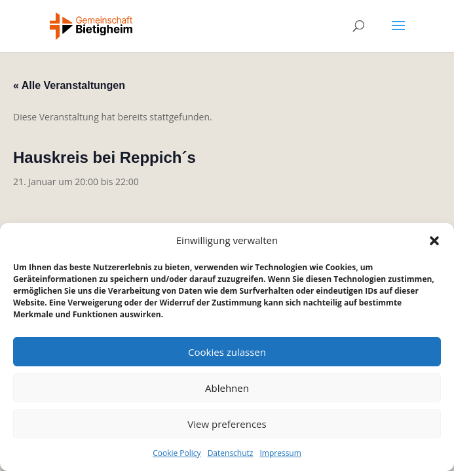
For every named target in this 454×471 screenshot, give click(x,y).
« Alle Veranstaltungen (69, 85)
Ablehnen (227, 387)
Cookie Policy (176, 453)
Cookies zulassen (227, 351)
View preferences (226, 423)
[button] (434, 240)
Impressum (280, 453)
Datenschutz (231, 453)
